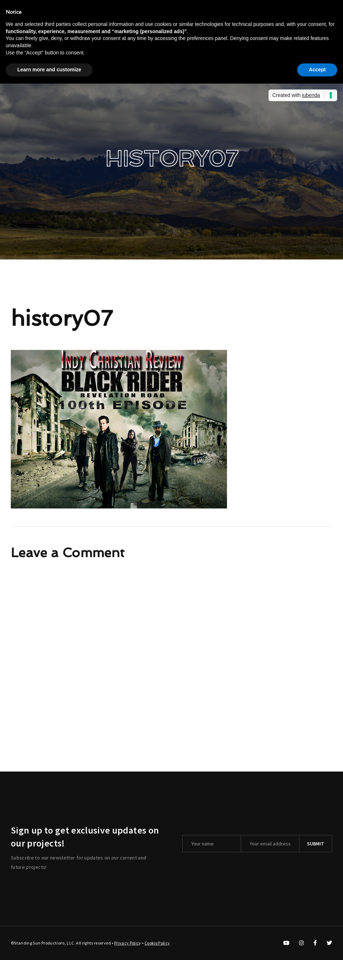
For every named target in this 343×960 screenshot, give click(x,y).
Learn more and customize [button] (49, 69)
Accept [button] (317, 69)
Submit (315, 843)
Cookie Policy (157, 943)
